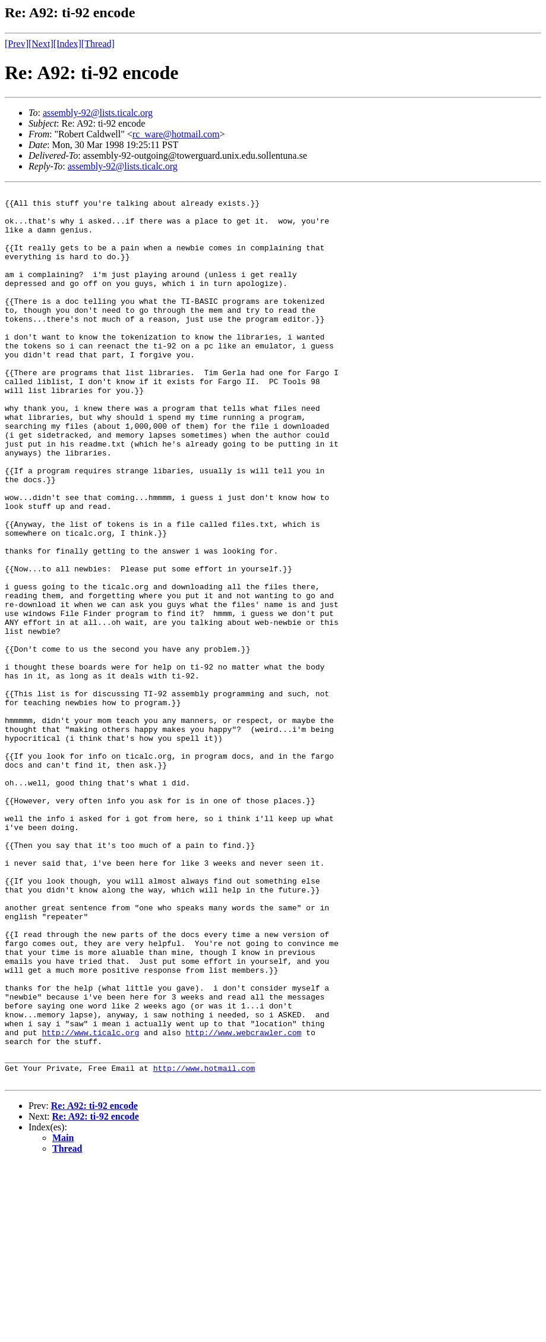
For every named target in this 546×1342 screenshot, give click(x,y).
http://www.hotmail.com (204, 1244)
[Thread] (98, 44)
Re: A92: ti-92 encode (94, 1284)
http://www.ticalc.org (90, 1201)
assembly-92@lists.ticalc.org (98, 113)
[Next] (41, 44)
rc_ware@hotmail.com (176, 134)
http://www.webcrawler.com (243, 1201)
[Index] (67, 44)
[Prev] (17, 44)
